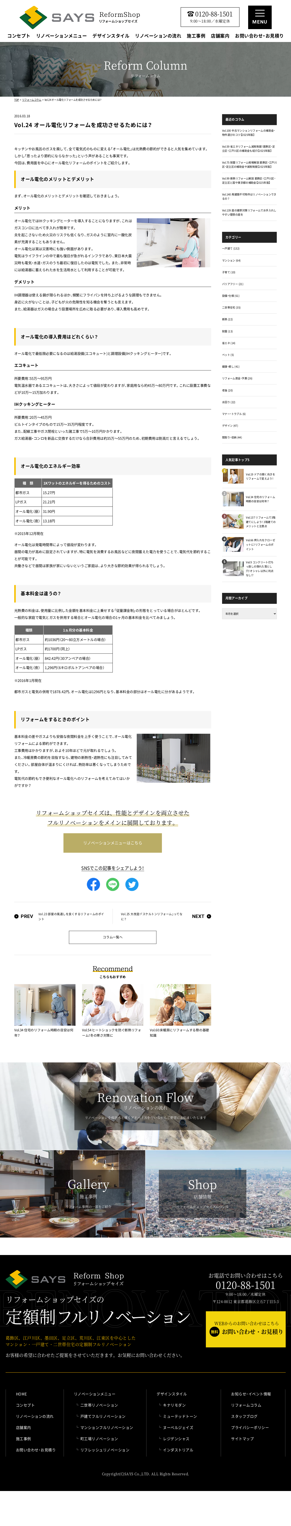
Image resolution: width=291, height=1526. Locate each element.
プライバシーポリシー (250, 1427)
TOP (16, 100)
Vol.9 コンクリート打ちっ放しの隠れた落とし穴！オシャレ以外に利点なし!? (259, 568)
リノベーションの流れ (158, 36)
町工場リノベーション (99, 1438)
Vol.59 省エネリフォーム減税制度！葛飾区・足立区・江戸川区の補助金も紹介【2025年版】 (248, 148)
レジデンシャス (176, 1438)
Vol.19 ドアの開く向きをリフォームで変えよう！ (260, 476)
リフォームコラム (31, 100)
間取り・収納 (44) (232, 437)
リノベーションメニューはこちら (112, 843)
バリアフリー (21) (232, 284)
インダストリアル (178, 1449)
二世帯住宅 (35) (231, 307)
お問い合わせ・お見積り (259, 36)
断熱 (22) (227, 319)
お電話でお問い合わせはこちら (245, 1281)
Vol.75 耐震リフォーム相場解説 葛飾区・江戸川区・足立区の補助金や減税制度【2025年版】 (249, 164)
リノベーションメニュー (61, 36)
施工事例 (196, 36)
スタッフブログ (244, 1416)
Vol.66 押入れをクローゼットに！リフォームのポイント (260, 544)
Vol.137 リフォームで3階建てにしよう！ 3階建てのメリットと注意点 (261, 521)
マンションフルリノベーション (106, 1427)
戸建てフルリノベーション (103, 1416)
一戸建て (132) (230, 248)
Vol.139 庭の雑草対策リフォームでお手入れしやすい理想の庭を (249, 212)
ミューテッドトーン (180, 1416)
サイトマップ (242, 1438)
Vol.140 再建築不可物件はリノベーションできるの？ (249, 196)
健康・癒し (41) (230, 366)
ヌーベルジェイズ (178, 1427)
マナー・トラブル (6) (234, 414)
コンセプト (19, 36)
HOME (21, 1393)
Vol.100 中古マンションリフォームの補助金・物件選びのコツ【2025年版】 (248, 132)
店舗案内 (220, 36)
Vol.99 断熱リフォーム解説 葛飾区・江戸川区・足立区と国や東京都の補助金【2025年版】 (249, 180)
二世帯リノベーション (99, 1405)
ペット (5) (228, 355)
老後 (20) (227, 390)
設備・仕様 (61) (230, 296)
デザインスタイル (110, 36)
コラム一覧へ (112, 937)
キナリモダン (174, 1405)
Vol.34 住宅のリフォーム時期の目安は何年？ (260, 499)
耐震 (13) (227, 331)
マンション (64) (231, 260)
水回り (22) (229, 402)
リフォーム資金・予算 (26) (237, 378)
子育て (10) (229, 272)
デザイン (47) (230, 425)
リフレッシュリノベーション (105, 1449)
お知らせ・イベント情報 (251, 1393)
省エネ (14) (229, 343)
